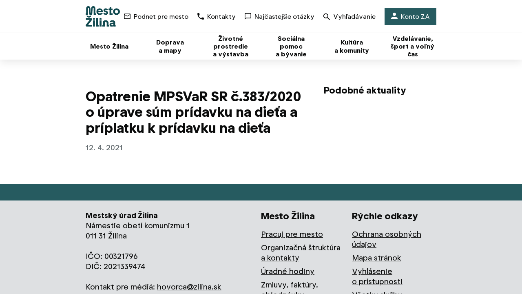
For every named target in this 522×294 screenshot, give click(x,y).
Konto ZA (410, 16)
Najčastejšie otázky (279, 16)
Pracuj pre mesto (292, 234)
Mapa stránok (376, 258)
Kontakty (216, 16)
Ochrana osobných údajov (386, 239)
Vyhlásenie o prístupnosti (377, 276)
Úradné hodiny (287, 271)
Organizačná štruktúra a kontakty (301, 253)
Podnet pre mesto (156, 16)
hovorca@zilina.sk (189, 287)
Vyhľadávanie (349, 17)
